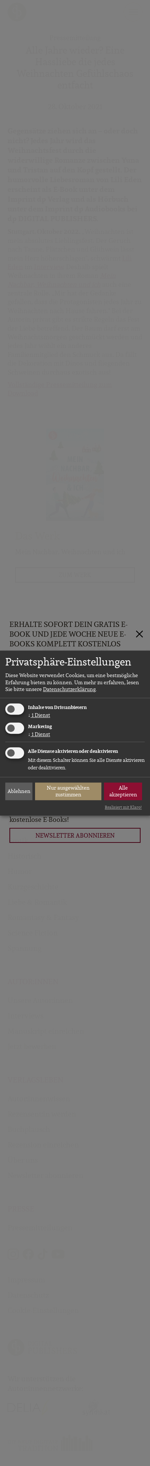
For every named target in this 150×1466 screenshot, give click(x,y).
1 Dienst (39, 715)
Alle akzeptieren (123, 791)
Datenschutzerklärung (69, 689)
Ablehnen (19, 791)
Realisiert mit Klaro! (123, 807)
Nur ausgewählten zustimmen (68, 791)
